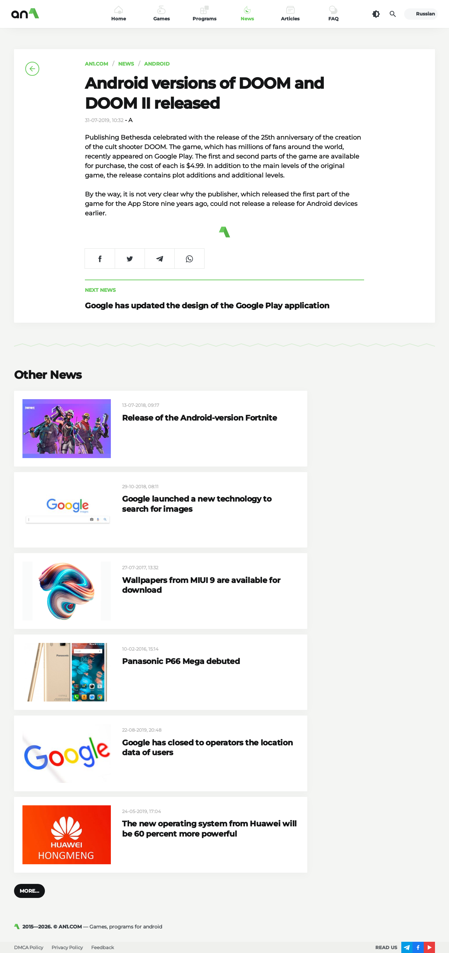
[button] (29, 891)
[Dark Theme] (376, 14)
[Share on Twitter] (130, 258)
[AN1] (18, 927)
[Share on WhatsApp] (189, 258)
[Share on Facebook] (100, 258)
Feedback (102, 947)
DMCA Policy (28, 947)
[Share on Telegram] (159, 258)
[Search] (392, 14)
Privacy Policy (67, 947)
